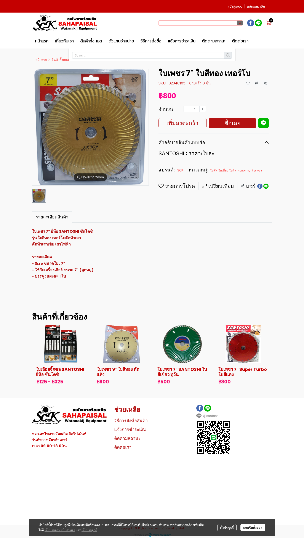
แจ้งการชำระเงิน (130, 429)
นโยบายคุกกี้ (89, 530)
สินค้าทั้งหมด (60, 59)
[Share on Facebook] (259, 186)
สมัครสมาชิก (256, 6)
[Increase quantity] (203, 109)
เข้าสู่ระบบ (235, 6)
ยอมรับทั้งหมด (252, 528)
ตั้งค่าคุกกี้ (227, 528)
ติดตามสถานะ (127, 438)
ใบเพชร (123, 59)
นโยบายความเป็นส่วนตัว (60, 530)
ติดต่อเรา (122, 447)
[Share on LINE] (266, 186)
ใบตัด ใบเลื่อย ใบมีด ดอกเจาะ (93, 59)
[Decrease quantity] (187, 109)
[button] (200, 23)
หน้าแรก (41, 59)
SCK (180, 170)
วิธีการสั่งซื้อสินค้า (131, 420)
